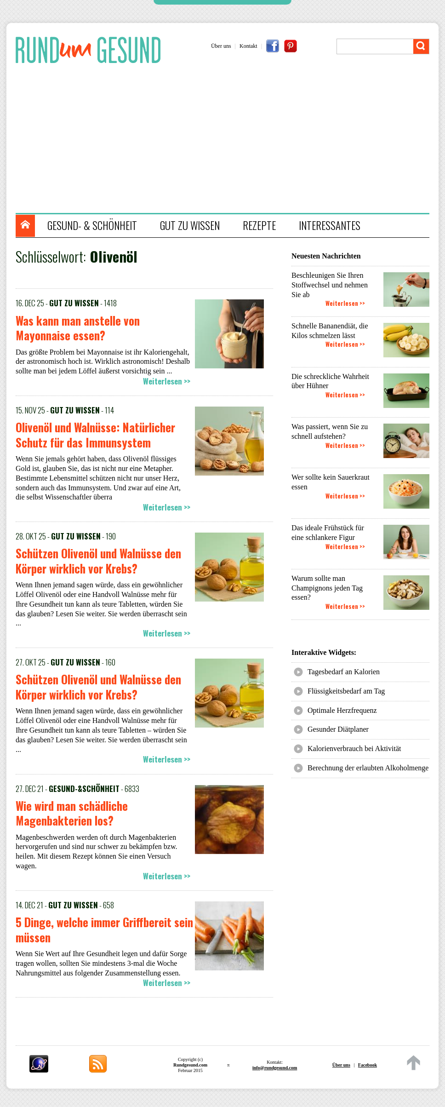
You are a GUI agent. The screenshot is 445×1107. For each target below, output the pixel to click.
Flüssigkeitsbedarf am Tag (346, 691)
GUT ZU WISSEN (190, 225)
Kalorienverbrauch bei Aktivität (354, 748)
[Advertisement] (227, 139)
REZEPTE (259, 225)
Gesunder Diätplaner (338, 729)
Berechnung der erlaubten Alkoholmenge (368, 768)
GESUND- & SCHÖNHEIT (92, 225)
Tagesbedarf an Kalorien (344, 672)
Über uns (221, 46)
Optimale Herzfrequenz (342, 710)
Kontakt (248, 46)
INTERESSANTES (329, 225)
